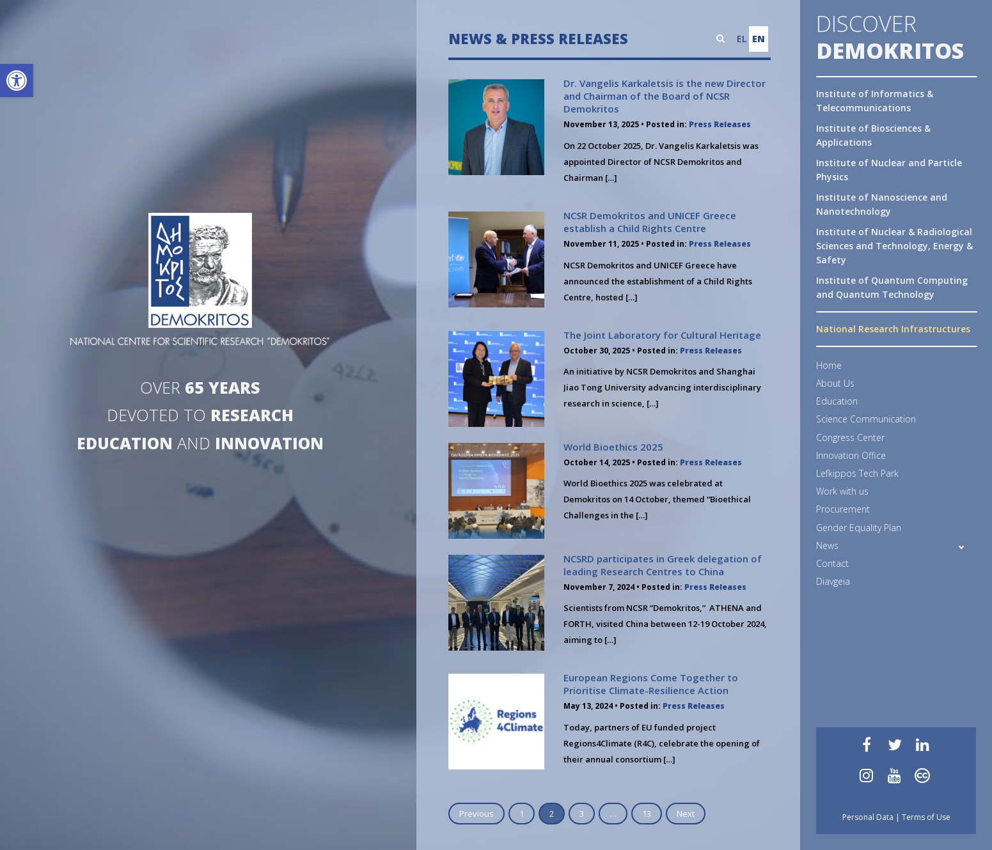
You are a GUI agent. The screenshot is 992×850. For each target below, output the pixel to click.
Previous (476, 813)
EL (741, 39)
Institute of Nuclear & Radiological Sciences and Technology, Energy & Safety (894, 246)
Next (686, 813)
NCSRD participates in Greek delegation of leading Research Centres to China (662, 565)
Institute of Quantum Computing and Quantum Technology (892, 287)
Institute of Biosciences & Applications (873, 135)
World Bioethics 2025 (613, 446)
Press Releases (720, 124)
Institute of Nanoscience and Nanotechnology (881, 204)
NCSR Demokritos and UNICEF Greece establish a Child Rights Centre (649, 222)
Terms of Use (926, 817)
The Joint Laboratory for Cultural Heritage (662, 334)
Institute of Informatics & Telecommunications (874, 101)
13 (646, 813)
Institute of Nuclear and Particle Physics (889, 170)
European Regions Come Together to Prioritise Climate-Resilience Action (650, 684)
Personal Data (868, 817)
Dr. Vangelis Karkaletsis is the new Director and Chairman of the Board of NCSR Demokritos (664, 96)
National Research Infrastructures (893, 329)
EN (758, 39)
